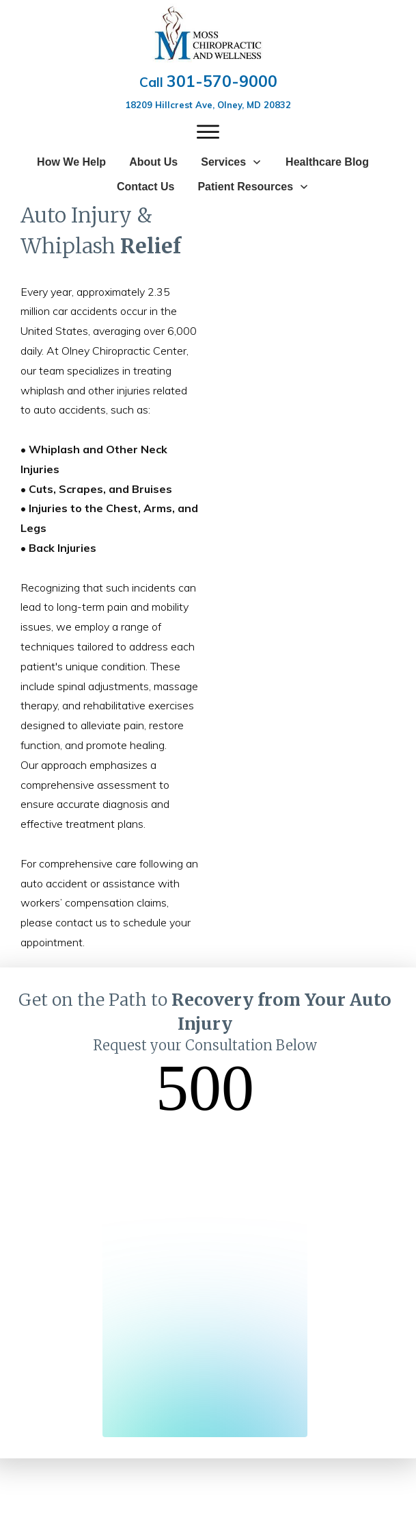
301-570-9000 (222, 81)
